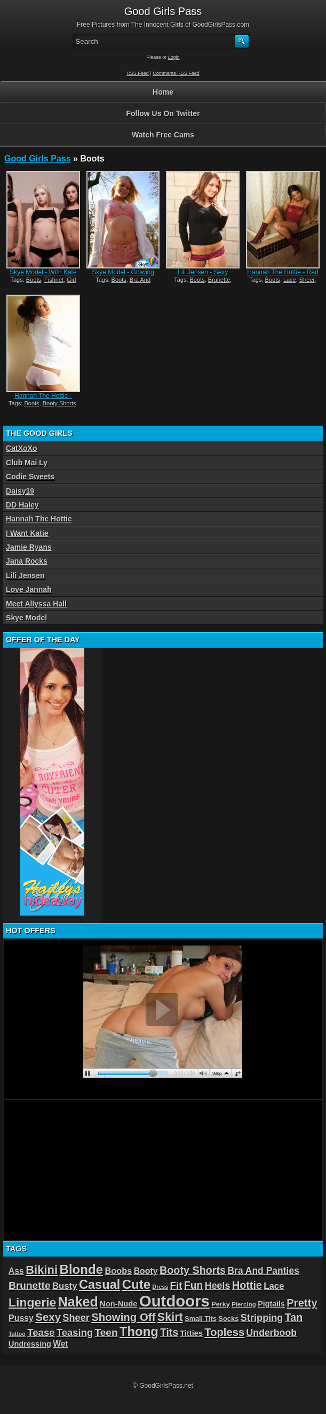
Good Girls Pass (37, 158)
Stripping (262, 1317)
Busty (64, 1286)
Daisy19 (20, 491)
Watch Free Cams (163, 134)
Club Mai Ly (26, 462)
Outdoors (174, 1301)
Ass (16, 1270)
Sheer (307, 279)
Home (163, 92)
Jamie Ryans (29, 547)
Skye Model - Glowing (123, 272)
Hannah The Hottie (39, 518)
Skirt (170, 1317)
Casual (99, 1285)
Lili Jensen (25, 575)
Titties (191, 1333)
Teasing (75, 1332)
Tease (40, 1332)
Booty (146, 1270)
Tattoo (17, 1334)
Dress (161, 1287)
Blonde (82, 1269)
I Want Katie (27, 533)
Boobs (118, 1270)
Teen (105, 1332)
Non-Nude (118, 1304)
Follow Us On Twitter (163, 113)
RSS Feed (137, 73)
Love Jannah (29, 589)
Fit (176, 1285)
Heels (217, 1285)
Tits (169, 1332)
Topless (224, 1332)
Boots (33, 279)
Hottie (247, 1285)
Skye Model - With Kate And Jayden (43, 275)
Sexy (48, 1317)
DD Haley (22, 505)
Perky (220, 1304)
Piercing (244, 1304)
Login (174, 57)
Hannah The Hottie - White (43, 399)
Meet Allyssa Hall (36, 604)
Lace (289, 279)
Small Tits (201, 1319)
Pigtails (271, 1304)
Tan (294, 1317)
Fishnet (53, 279)
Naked (78, 1301)
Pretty (302, 1303)
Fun (193, 1285)
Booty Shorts (59, 403)
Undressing (30, 1344)
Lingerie (32, 1302)
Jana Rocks (26, 561)
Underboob (272, 1332)
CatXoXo (21, 448)
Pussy (21, 1318)
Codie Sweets (30, 476)
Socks (228, 1319)
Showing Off (123, 1317)
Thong (139, 1331)
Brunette (219, 279)
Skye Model (26, 617)
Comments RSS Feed (176, 73)
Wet (60, 1343)
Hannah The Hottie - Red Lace (282, 275)
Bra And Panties (263, 1270)
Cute (136, 1284)
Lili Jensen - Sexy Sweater (203, 275)
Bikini (42, 1270)
